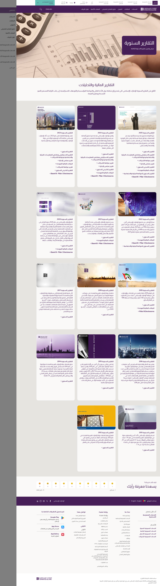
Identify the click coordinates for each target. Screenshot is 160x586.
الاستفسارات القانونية (63, 535)
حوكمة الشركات (109, 530)
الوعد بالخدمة (110, 549)
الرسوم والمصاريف (86, 541)
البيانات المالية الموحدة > (129, 170)
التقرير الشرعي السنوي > (129, 167)
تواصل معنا (65, 512)
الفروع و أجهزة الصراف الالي (62, 518)
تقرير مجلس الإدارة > (130, 164)
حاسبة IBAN (88, 526)
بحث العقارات (87, 562)
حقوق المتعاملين (109, 551)
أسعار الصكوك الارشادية (84, 546)
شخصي (138, 2)
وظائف (111, 538)
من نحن (75, 2)
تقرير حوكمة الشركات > (129, 160)
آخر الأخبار (88, 518)
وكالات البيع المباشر (86, 566)
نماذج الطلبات (87, 521)
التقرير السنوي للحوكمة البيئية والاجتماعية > (122, 173)
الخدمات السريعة (48, 2)
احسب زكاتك (88, 529)
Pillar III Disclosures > (130, 311)
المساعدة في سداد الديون (62, 521)
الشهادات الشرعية (86, 523)
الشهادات (110, 535)
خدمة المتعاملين (67, 2)
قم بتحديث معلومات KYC (84, 543)
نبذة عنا (110, 512)
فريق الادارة (110, 524)
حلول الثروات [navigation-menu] (68, 9)
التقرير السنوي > (132, 151)
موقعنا (56, 2)
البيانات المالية (109, 527)
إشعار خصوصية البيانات (63, 532)
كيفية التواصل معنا (64, 515)
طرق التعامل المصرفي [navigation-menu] (92, 9)
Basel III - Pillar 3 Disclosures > (126, 177)
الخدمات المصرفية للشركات (87, 2)
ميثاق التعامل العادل (108, 554)
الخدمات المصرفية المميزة (130, 2)
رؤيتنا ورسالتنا (109, 515)
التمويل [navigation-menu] (103, 9)
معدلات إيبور (88, 538)
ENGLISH (32, 9)
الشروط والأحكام (64, 538)
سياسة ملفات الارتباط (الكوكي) (132, 578)
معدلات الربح (88, 532)
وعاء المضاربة (87, 535)
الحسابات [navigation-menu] (118, 9)
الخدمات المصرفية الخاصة (116, 2)
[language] (120, 501)
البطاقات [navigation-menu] (110, 9)
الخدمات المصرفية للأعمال (101, 2)
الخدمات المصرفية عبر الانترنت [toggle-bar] (28, 2)
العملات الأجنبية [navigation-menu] (78, 9)
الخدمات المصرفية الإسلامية (106, 518)
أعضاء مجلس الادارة (108, 521)
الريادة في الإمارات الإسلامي (106, 546)
